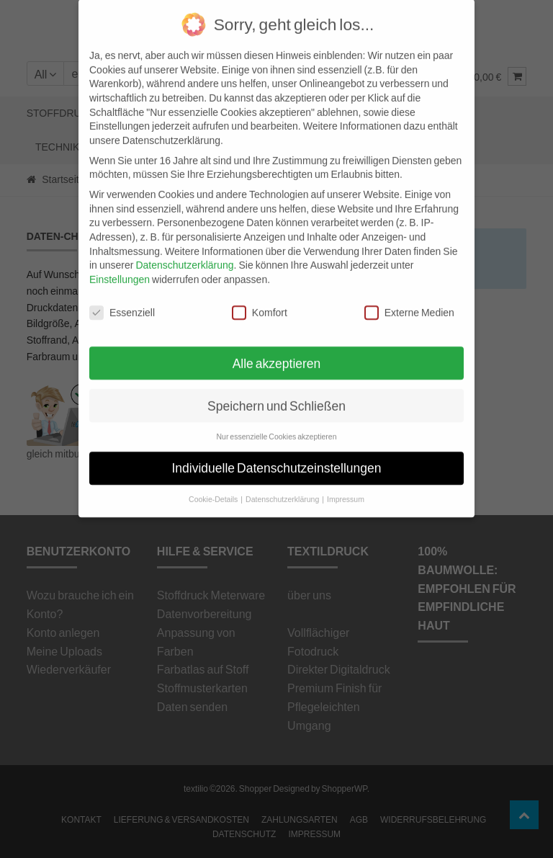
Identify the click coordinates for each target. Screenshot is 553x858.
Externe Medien (409, 295)
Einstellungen (119, 262)
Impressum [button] (345, 482)
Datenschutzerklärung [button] (283, 482)
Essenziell (122, 295)
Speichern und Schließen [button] (276, 388)
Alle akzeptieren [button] (277, 346)
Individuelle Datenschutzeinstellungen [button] (277, 451)
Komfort (259, 295)
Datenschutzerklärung (184, 248)
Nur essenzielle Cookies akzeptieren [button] (276, 420)
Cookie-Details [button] (214, 482)
